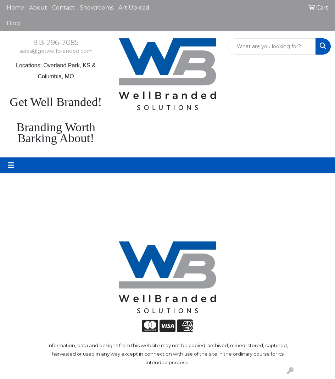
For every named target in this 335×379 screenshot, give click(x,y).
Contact (63, 7)
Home (15, 7)
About (38, 7)
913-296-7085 (56, 42)
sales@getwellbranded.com (56, 51)
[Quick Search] (272, 46)
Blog (13, 23)
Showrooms (96, 7)
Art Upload (134, 7)
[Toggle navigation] (11, 165)
